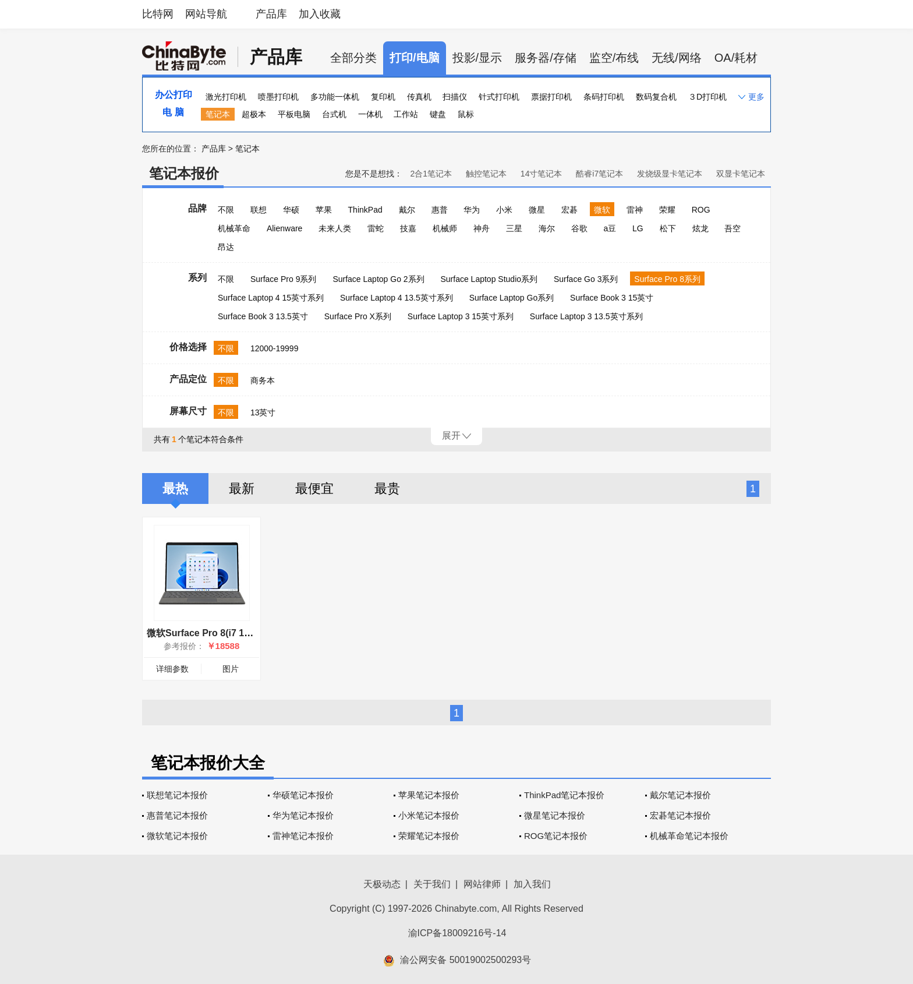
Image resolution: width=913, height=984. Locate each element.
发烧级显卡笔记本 (669, 173)
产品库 (271, 14)
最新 (241, 488)
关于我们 (432, 884)
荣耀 (667, 209)
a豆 (609, 228)
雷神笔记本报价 (303, 836)
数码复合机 (656, 96)
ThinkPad (365, 209)
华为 (471, 209)
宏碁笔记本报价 (680, 815)
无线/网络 (677, 57)
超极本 (254, 114)
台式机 (334, 114)
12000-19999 (274, 348)
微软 (602, 209)
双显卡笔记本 (740, 173)
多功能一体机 (334, 96)
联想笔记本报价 (177, 795)
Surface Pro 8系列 (667, 279)
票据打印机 (551, 96)
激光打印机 (226, 96)
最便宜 (314, 488)
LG (637, 228)
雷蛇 (375, 228)
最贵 (387, 488)
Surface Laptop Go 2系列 (378, 279)
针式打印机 (499, 96)
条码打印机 (603, 96)
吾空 (732, 228)
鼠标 (466, 114)
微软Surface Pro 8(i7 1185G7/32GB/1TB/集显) (245, 633)
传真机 (419, 96)
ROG (701, 209)
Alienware (284, 228)
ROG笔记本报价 (556, 836)
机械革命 (234, 228)
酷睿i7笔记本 (599, 173)
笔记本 (218, 114)
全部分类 (353, 57)
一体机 (370, 114)
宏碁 (569, 209)
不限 (226, 209)
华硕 (291, 209)
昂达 (226, 247)
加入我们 (532, 884)
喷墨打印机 (278, 96)
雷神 (635, 209)
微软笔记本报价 (177, 836)
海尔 (547, 228)
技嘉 (408, 228)
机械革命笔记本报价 (689, 836)
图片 (230, 668)
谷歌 (579, 228)
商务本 (262, 380)
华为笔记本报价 (303, 815)
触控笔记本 (486, 173)
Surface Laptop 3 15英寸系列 (461, 316)
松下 (668, 228)
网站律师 (482, 884)
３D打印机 (707, 96)
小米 (504, 209)
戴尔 (407, 209)
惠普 (439, 209)
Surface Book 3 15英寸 (611, 297)
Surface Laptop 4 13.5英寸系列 (396, 297)
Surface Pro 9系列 (283, 279)
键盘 (438, 114)
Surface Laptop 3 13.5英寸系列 (586, 316)
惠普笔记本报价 (177, 815)
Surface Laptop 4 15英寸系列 (271, 297)
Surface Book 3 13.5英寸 (263, 316)
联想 (258, 209)
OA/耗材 (736, 57)
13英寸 (263, 412)
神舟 (481, 228)
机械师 (445, 228)
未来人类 (335, 228)
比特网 (158, 14)
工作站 (406, 114)
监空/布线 (614, 57)
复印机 (383, 96)
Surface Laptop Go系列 (511, 297)
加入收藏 (320, 14)
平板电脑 (294, 114)
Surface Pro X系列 (357, 316)
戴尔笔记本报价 (680, 795)
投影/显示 (477, 57)
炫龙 (700, 228)
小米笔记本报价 (428, 815)
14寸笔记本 (541, 173)
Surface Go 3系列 (586, 279)
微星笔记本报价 (554, 815)
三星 (514, 228)
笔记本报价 (184, 173)
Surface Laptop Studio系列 (488, 279)
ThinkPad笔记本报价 (564, 795)
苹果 (324, 209)
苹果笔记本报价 (428, 795)
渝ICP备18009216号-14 (457, 933)
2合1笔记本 (431, 173)
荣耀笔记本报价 (428, 836)
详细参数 (172, 668)
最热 (175, 488)
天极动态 (382, 884)
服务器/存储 (545, 57)
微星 (537, 209)
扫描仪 (455, 96)
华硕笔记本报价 (303, 795)
